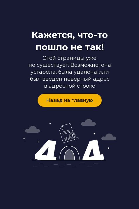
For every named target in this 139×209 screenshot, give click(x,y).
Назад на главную (69, 100)
